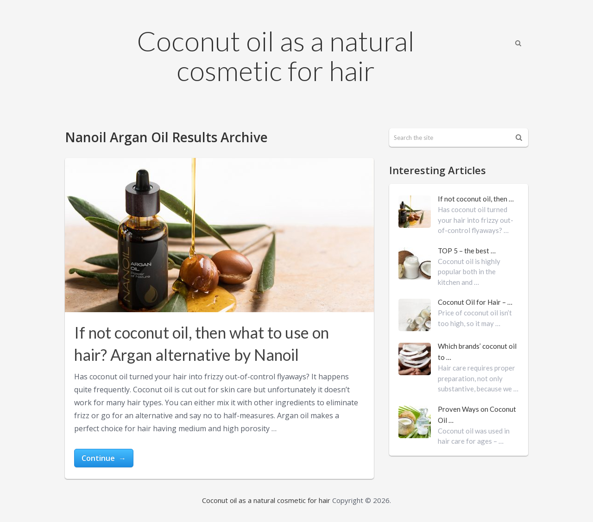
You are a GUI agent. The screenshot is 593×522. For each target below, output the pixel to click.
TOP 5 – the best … (467, 250)
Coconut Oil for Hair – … (475, 302)
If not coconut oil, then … (476, 199)
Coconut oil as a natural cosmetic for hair (276, 55)
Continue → (104, 458)
